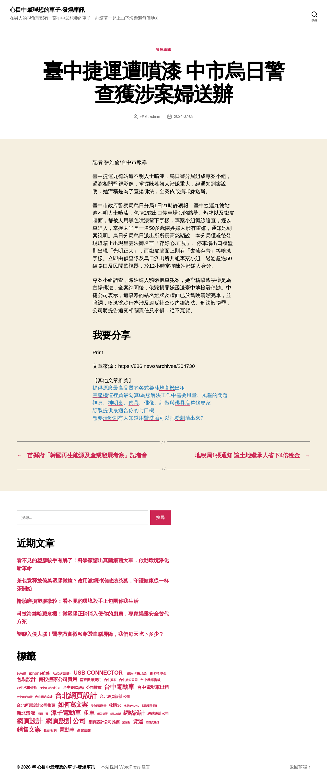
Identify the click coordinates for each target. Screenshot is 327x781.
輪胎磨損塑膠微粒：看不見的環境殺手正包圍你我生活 (78, 601)
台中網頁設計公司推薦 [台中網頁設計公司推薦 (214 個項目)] (82, 687)
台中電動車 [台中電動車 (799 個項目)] (119, 686)
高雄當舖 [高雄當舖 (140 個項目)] (84, 730)
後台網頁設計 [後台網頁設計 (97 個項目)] (98, 705)
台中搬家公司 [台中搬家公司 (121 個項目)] (128, 680)
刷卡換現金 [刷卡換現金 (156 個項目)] (158, 673)
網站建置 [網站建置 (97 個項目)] (102, 713)
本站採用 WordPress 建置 (125, 767)
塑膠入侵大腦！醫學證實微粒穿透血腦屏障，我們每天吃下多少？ (90, 634)
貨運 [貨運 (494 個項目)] (138, 721)
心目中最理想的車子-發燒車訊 (47, 10)
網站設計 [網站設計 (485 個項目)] (134, 713)
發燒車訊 (163, 49)
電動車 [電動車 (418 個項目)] (66, 730)
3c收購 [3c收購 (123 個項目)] (21, 673)
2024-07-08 (183, 116)
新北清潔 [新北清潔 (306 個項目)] (26, 713)
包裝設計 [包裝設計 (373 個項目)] (26, 679)
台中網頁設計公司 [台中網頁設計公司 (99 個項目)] (49, 687)
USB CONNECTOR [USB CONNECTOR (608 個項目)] (99, 673)
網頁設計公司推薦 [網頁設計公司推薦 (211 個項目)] (104, 722)
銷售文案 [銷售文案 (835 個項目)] (29, 729)
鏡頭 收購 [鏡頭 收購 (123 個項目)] (50, 730)
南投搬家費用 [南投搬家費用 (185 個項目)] (90, 680)
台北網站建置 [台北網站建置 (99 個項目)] (24, 696)
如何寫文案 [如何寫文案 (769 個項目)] (73, 704)
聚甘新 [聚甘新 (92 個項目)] (126, 722)
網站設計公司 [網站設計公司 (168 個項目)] (158, 713)
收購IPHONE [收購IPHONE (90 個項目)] (131, 705)
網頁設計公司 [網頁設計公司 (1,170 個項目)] (66, 721)
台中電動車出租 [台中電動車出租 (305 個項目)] (153, 687)
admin (155, 116)
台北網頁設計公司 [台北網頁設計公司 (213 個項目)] (115, 696)
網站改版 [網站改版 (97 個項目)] (115, 713)
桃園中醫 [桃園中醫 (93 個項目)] (43, 713)
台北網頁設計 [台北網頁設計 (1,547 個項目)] (76, 695)
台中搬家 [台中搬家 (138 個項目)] (110, 680)
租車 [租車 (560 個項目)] (88, 713)
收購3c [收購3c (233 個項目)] (115, 705)
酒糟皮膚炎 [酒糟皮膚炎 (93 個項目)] (152, 722)
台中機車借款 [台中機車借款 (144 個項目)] (150, 680)
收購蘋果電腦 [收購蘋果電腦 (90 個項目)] (149, 705)
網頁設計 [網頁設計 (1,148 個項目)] (30, 721)
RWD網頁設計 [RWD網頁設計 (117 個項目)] (62, 673)
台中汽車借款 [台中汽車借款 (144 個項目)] (27, 688)
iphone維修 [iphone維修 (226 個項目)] (39, 673)
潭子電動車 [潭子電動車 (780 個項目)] (66, 712)
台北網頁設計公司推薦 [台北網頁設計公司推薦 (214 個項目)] (36, 705)
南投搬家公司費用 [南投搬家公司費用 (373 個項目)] (58, 679)
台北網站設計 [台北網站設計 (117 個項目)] (43, 697)
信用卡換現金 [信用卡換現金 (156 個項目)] (137, 673)
